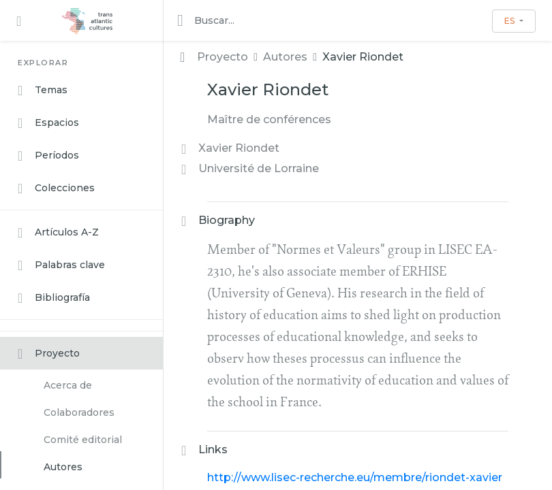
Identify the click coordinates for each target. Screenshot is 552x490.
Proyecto (49, 354)
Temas (42, 90)
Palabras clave (61, 265)
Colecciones (56, 188)
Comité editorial (83, 440)
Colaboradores (79, 412)
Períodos (48, 156)
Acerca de (68, 385)
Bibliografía (54, 298)
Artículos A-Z (58, 233)
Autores (63, 467)
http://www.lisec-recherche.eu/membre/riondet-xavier (354, 477)
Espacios (48, 123)
